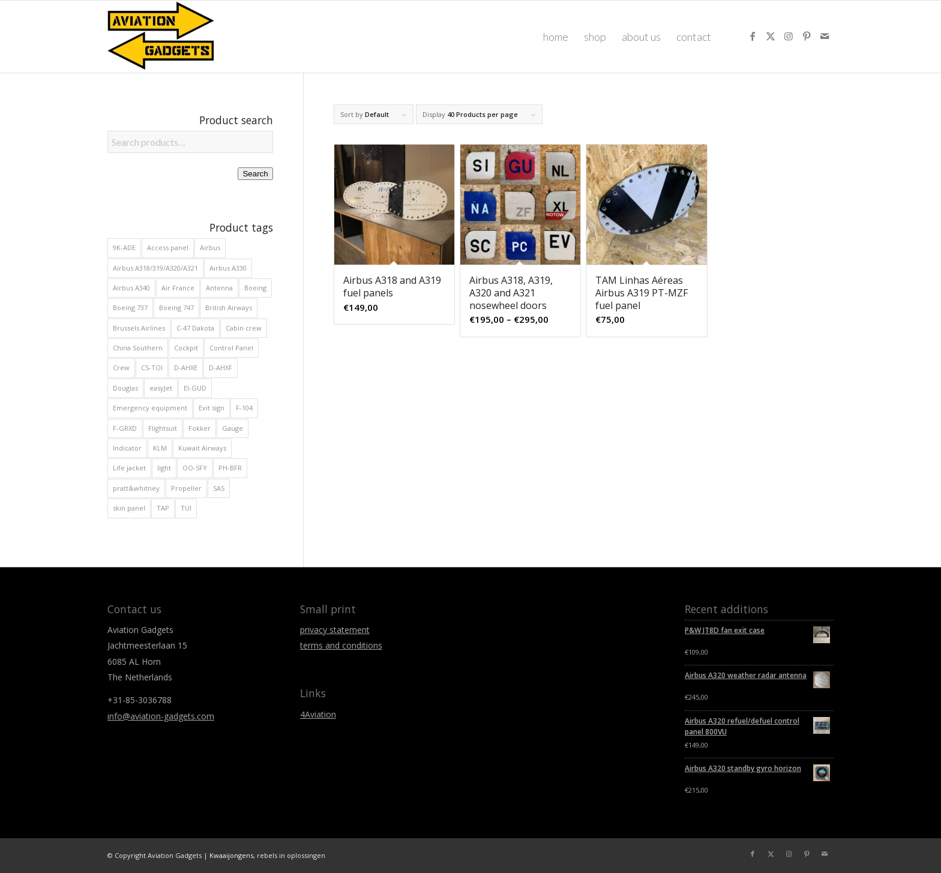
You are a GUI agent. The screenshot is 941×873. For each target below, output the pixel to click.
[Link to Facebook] (753, 36)
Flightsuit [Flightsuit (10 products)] (162, 428)
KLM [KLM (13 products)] (160, 447)
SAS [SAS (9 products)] (218, 488)
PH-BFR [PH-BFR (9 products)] (230, 467)
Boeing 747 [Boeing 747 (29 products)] (176, 307)
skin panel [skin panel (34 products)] (129, 507)
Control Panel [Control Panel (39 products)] (231, 347)
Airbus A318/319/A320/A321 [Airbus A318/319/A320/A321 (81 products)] (155, 267)
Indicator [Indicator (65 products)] (127, 447)
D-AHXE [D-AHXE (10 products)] (185, 367)
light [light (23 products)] (164, 467)
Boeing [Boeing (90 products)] (255, 287)
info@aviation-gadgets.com (160, 716)
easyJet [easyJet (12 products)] (160, 387)
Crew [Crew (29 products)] (121, 367)
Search (255, 173)
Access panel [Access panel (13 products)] (167, 247)
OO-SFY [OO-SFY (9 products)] (194, 467)
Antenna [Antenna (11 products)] (219, 287)
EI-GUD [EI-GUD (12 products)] (195, 387)
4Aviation (318, 714)
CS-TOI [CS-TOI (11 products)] (152, 367)
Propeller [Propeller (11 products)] (186, 488)
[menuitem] (555, 37)
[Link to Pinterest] (807, 36)
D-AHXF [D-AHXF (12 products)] (220, 367)
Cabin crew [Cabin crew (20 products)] (244, 327)
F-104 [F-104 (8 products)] (244, 407)
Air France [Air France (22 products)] (177, 287)
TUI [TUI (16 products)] (186, 507)
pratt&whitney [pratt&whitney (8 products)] (136, 488)
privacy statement (335, 629)
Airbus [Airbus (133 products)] (210, 247)
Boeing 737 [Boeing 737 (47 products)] (130, 307)
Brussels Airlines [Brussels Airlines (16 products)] (139, 327)
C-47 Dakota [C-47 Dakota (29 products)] (195, 327)
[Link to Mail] (825, 36)
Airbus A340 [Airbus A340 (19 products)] (131, 287)
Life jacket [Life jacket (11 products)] (129, 467)
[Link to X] (771, 36)
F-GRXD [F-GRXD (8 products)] (125, 428)
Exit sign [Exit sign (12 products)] (211, 407)
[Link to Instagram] (789, 36)
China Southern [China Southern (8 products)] (138, 347)
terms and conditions (341, 645)
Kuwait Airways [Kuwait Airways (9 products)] (202, 447)
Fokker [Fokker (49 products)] (199, 428)
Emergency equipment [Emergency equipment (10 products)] (150, 407)
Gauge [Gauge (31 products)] (232, 428)
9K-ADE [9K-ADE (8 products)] (124, 247)
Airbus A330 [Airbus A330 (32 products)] (228, 267)
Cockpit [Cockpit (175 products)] (186, 347)
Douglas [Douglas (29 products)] (125, 387)
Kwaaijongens (231, 855)
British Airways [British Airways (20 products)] (228, 307)
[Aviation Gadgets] (161, 37)
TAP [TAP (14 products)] (163, 507)
